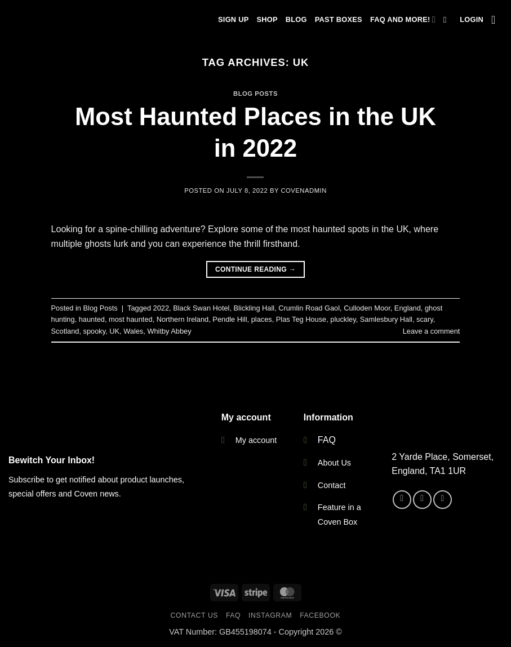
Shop (266, 19)
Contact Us (195, 615)
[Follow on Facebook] (402, 499)
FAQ (327, 440)
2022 (161, 308)
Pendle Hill (229, 319)
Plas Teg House (301, 319)
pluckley (343, 319)
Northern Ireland (182, 319)
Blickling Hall (254, 308)
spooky (94, 331)
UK (114, 331)
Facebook (320, 615)
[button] (471, 20)
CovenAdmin (303, 190)
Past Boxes (338, 19)
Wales (133, 331)
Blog (296, 19)
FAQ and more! (403, 19)
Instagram (270, 615)
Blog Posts (255, 93)
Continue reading (255, 269)
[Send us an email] (442, 499)
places (261, 319)
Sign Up (233, 19)
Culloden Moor (367, 308)
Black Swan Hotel (201, 308)
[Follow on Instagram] (422, 499)
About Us (334, 462)
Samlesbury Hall (386, 319)
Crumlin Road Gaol (309, 308)
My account (256, 440)
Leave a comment (431, 331)
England (407, 308)
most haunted (131, 319)
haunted (92, 319)
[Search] (447, 19)
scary (424, 319)
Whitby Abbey (169, 331)
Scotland (65, 331)
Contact (332, 485)
